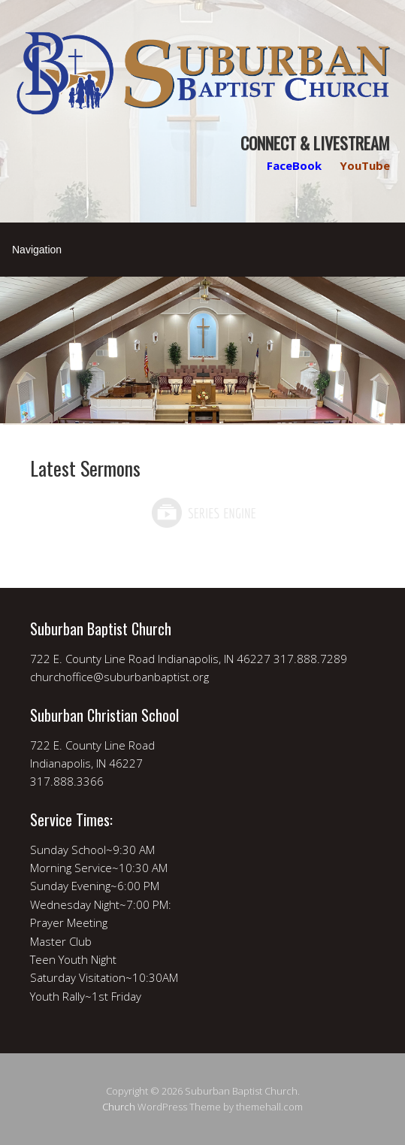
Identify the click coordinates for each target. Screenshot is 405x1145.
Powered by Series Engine (202, 513)
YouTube (365, 165)
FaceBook (294, 165)
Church (118, 1106)
